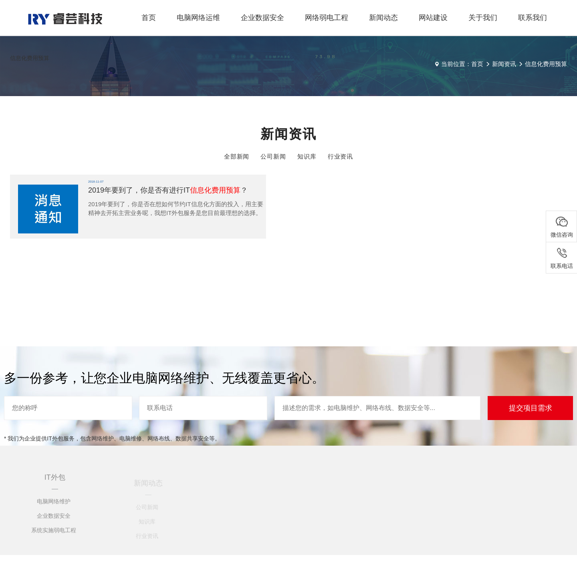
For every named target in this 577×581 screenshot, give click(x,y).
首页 (148, 18)
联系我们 (532, 18)
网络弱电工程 (326, 18)
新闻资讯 (504, 63)
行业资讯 (340, 156)
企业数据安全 (262, 18)
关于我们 (482, 18)
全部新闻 (237, 156)
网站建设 (433, 18)
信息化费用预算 (546, 63)
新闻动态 (383, 18)
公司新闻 (273, 156)
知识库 (307, 156)
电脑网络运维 (198, 18)
